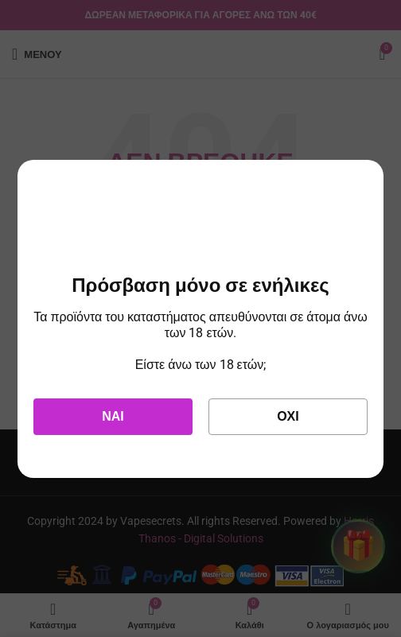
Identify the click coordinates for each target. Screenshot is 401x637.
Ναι (113, 416)
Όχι (288, 416)
